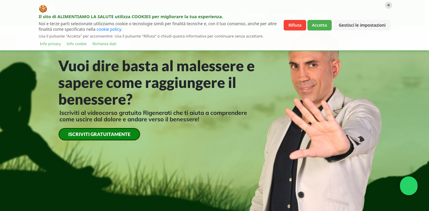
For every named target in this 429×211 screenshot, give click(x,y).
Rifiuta (295, 25)
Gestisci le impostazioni (362, 25)
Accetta (319, 25)
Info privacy (50, 43)
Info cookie (77, 43)
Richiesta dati (104, 43)
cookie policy (109, 29)
